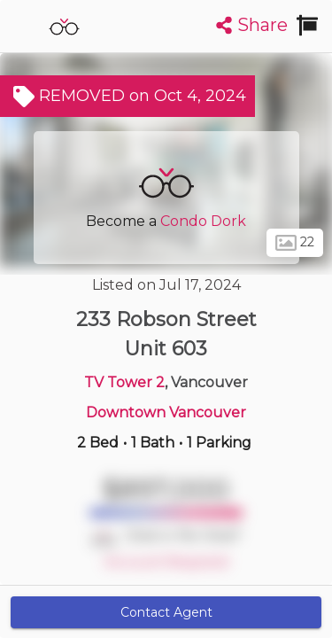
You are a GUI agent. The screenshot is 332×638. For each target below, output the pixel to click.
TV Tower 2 (124, 382)
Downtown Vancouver (166, 412)
